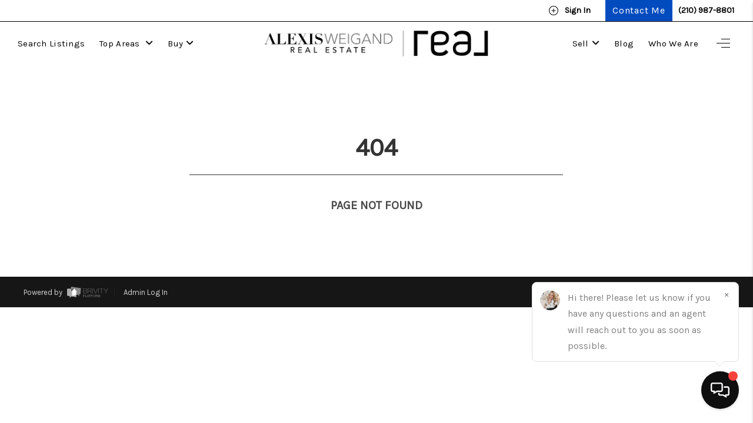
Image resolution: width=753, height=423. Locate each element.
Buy (181, 43)
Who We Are (673, 43)
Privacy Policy (603, 270)
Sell (585, 43)
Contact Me (638, 10)
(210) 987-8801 (706, 10)
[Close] (726, 294)
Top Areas (126, 43)
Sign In (569, 10)
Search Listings (51, 43)
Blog (624, 43)
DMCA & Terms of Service (685, 270)
